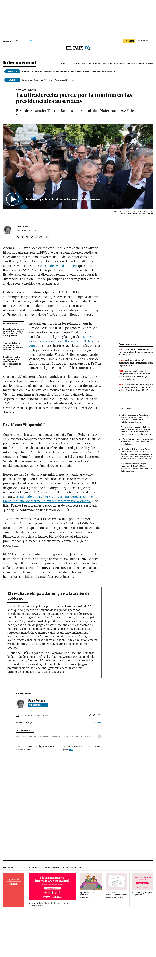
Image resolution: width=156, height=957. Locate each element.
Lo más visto (125, 409)
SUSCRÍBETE (129, 41)
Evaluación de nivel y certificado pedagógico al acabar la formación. (116, 894)
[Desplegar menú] (5, 48)
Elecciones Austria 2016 (72, 736)
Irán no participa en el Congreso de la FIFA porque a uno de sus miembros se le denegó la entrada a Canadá (135, 375)
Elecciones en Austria (26, 90)
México (76, 63)
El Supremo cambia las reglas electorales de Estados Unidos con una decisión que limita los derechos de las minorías (136, 467)
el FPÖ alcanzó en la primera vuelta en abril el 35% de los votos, (64, 341)
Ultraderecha (44, 736)
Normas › (98, 723)
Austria (88, 736)
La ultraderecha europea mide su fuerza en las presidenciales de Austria (12, 361)
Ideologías (56, 736)
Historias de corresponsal (126, 63)
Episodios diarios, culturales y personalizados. (87, 894)
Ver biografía (38, 705)
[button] (78, 166)
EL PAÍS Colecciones (72, 867)
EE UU (69, 63)
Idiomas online (51, 867)
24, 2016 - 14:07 (31, 230)
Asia (104, 63)
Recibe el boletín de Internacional (34, 715)
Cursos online (34, 867)
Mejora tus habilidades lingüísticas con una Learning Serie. (49, 904)
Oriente (98, 63)
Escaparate (8, 867)
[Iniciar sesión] (144, 41)
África (110, 63)
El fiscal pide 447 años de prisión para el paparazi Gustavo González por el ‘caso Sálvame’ (137, 441)
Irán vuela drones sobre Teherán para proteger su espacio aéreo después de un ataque (68, 71)
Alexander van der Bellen (26, 736)
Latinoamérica (86, 63)
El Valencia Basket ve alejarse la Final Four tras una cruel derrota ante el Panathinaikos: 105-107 (136, 387)
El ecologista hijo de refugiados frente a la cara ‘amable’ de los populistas (13, 332)
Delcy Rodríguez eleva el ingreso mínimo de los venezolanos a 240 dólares (136, 352)
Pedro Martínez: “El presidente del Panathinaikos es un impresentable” (136, 363)
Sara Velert (24, 226)
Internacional (19, 63)
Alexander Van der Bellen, (59, 266)
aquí (71, 749)
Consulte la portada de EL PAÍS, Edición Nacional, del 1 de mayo (48, 80)
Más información (23, 749)
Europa (62, 63)
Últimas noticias (146, 63)
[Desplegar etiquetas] (100, 736)
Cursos (21, 867)
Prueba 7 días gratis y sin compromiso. (142, 893)
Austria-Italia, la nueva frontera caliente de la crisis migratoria (13, 346)
